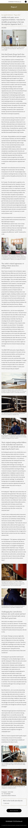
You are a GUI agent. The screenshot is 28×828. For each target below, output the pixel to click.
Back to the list (14, 810)
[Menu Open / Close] (25, 1)
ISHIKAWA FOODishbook (14, 1)
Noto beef (6, 803)
